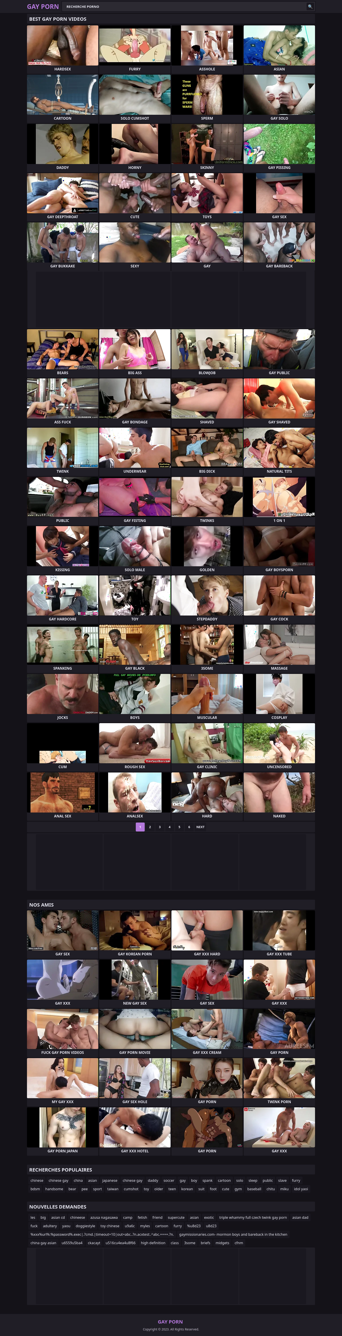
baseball (254, 1188)
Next (200, 827)
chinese (37, 1180)
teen (172, 1188)
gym (238, 1188)
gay (183, 1180)
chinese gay (58, 1180)
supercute (176, 1217)
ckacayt (94, 1242)
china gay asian (43, 1242)
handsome (54, 1188)
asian (92, 1180)
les (33, 1217)
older (158, 1188)
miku (284, 1188)
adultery (50, 1225)
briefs (205, 1242)
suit (201, 1188)
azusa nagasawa (104, 1217)
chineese (77, 1217)
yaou (66, 1225)
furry (296, 1180)
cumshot (131, 1188)
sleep (253, 1180)
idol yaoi (301, 1188)
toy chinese (110, 1225)
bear (72, 1188)
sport (97, 1188)
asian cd (58, 1217)
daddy (153, 1180)
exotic (209, 1217)
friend (157, 1217)
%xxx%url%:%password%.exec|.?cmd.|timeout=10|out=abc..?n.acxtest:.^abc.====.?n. (102, 1234)
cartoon (224, 1180)
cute (225, 1188)
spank (207, 1180)
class (175, 1242)
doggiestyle (85, 1225)
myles (145, 1225)
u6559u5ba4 (72, 1242)
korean (187, 1188)
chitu (271, 1188)
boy (194, 1180)
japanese (109, 1180)
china (78, 1180)
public (268, 1180)
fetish (142, 1217)
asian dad (300, 1217)
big (43, 1217)
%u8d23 (194, 1225)
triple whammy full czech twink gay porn (253, 1217)
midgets (222, 1242)
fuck (34, 1225)
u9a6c (130, 1225)
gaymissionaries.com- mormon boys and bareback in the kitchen (233, 1234)
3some (189, 1242)
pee (85, 1188)
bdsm (35, 1188)
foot (213, 1188)
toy (146, 1188)
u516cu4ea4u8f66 (121, 1242)
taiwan (112, 1188)
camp (127, 1217)
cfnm (239, 1242)
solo (239, 1180)
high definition (153, 1242)
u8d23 (211, 1225)
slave (282, 1180)
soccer (169, 1180)
